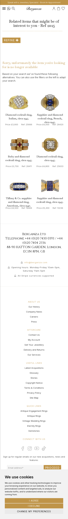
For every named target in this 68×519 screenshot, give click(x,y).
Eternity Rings (34, 426)
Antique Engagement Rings (34, 411)
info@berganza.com (35, 262)
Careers (34, 316)
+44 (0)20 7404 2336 (42, 240)
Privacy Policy (34, 392)
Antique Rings (34, 416)
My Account (34, 340)
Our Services (34, 354)
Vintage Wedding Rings (34, 421)
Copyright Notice (34, 383)
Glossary (34, 373)
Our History (34, 306)
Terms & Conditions (34, 388)
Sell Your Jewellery (34, 344)
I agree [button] (34, 500)
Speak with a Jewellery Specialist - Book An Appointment (34, 2)
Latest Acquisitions (34, 368)
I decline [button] (34, 506)
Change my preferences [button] (34, 511)
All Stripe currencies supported (36, 275)
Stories (34, 378)
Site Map (34, 397)
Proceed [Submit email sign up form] (52, 467)
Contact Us (34, 335)
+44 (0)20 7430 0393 (39, 238)
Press (34, 321)
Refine (11, 40)
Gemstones (34, 431)
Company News (34, 311)
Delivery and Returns (34, 349)
